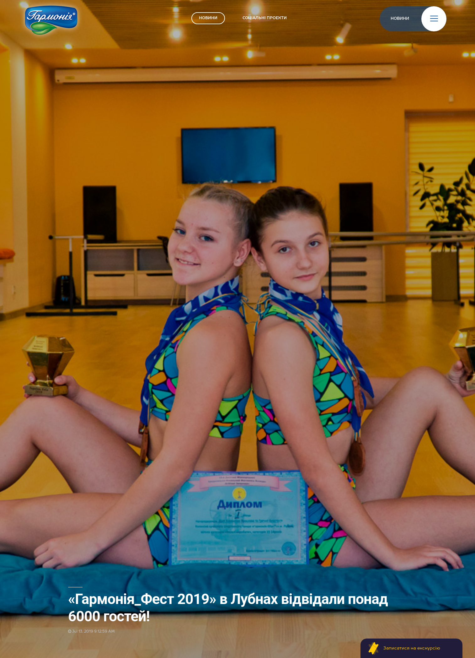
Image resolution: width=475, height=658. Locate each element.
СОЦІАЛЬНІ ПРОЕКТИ (265, 18)
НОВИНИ (208, 18)
